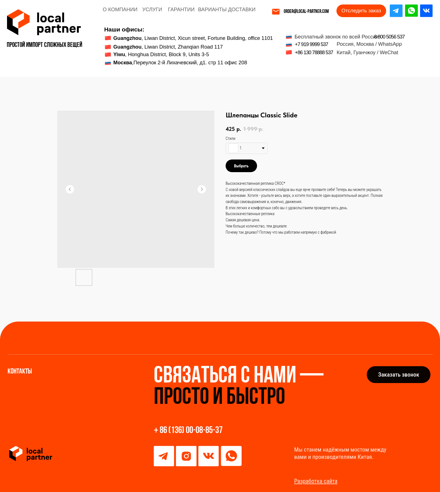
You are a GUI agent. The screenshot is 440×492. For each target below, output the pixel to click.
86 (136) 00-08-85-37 (191, 430)
